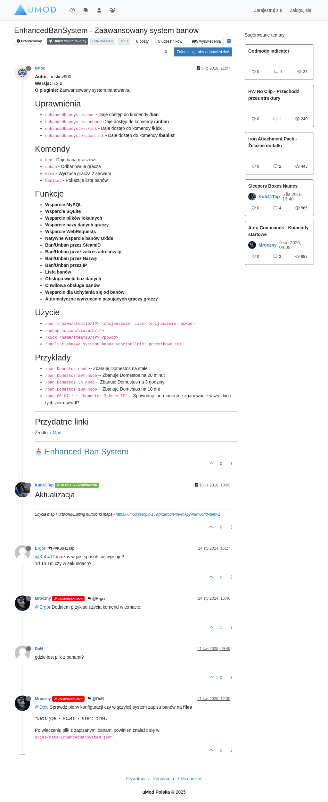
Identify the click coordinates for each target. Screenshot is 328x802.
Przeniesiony (29, 41)
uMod (40, 68)
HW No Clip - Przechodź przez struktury (273, 95)
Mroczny (43, 598)
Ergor (40, 548)
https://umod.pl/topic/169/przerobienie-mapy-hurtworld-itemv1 (168, 514)
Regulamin (163, 778)
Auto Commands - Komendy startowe (278, 231)
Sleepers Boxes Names (273, 186)
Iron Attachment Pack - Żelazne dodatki (272, 142)
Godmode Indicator (268, 51)
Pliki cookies (190, 778)
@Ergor (96, 598)
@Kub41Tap (61, 548)
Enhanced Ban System (81, 451)
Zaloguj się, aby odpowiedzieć (203, 52)
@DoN (95, 698)
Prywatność (137, 778)
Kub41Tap (44, 485)
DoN (39, 648)
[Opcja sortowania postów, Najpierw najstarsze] (165, 51)
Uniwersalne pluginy (67, 41)
